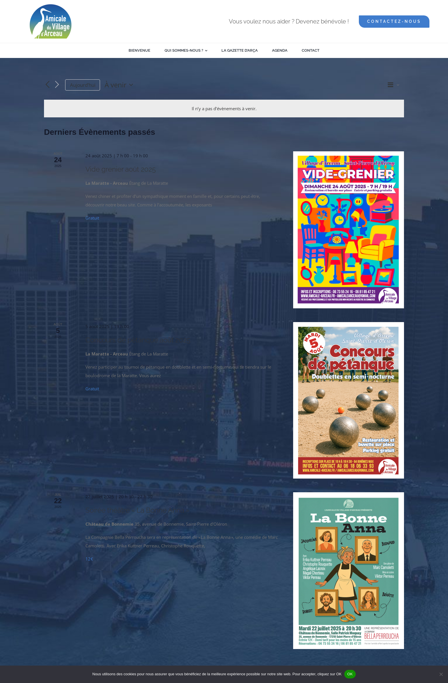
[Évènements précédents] (47, 84)
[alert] (224, 108)
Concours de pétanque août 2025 (137, 340)
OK (350, 674)
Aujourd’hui (82, 85)
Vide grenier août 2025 (120, 169)
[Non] (441, 674)
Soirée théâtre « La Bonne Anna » (137, 510)
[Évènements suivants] (57, 85)
